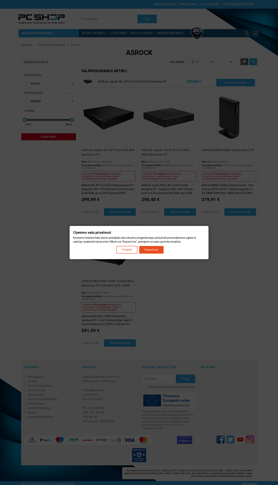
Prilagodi (127, 249)
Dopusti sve (151, 249)
